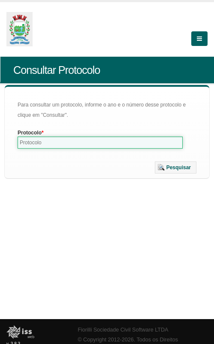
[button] (175, 167)
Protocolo (30, 133)
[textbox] (100, 143)
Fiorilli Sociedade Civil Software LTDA (123, 330)
